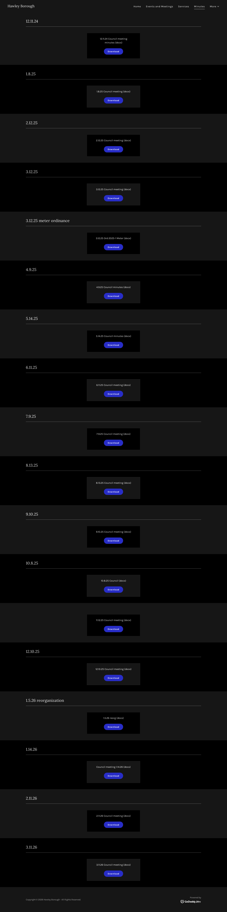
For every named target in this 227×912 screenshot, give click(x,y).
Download (113, 51)
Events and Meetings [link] (159, 6)
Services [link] (183, 6)
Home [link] (137, 6)
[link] (21, 6)
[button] (214, 6)
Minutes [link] (199, 6)
